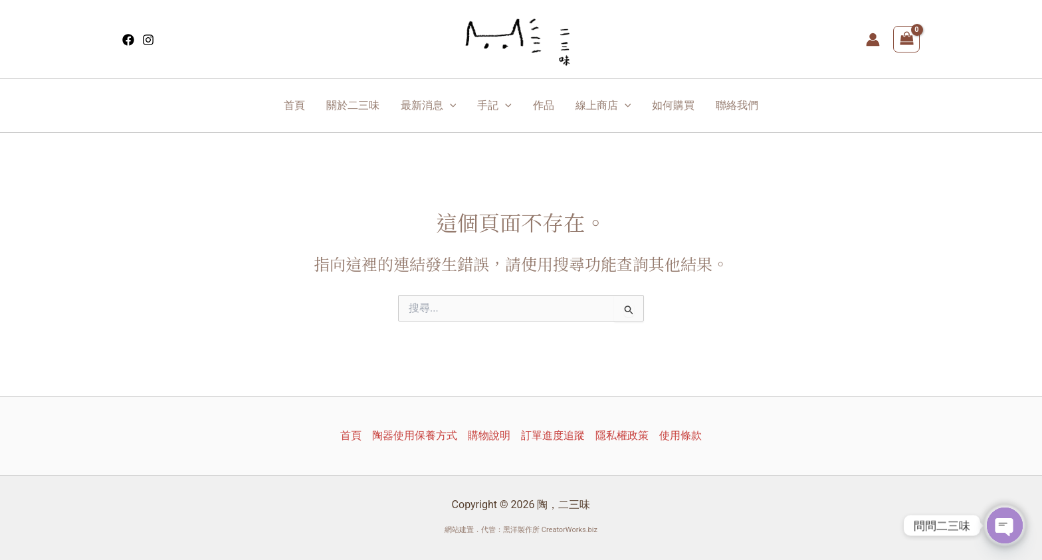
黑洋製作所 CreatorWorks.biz (550, 529)
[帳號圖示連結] (873, 40)
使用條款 (680, 435)
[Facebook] (128, 40)
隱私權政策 (622, 435)
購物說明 (489, 435)
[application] (450, 105)
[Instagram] (148, 40)
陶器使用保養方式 (414, 435)
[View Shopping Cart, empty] (906, 39)
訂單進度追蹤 (553, 435)
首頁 (351, 435)
